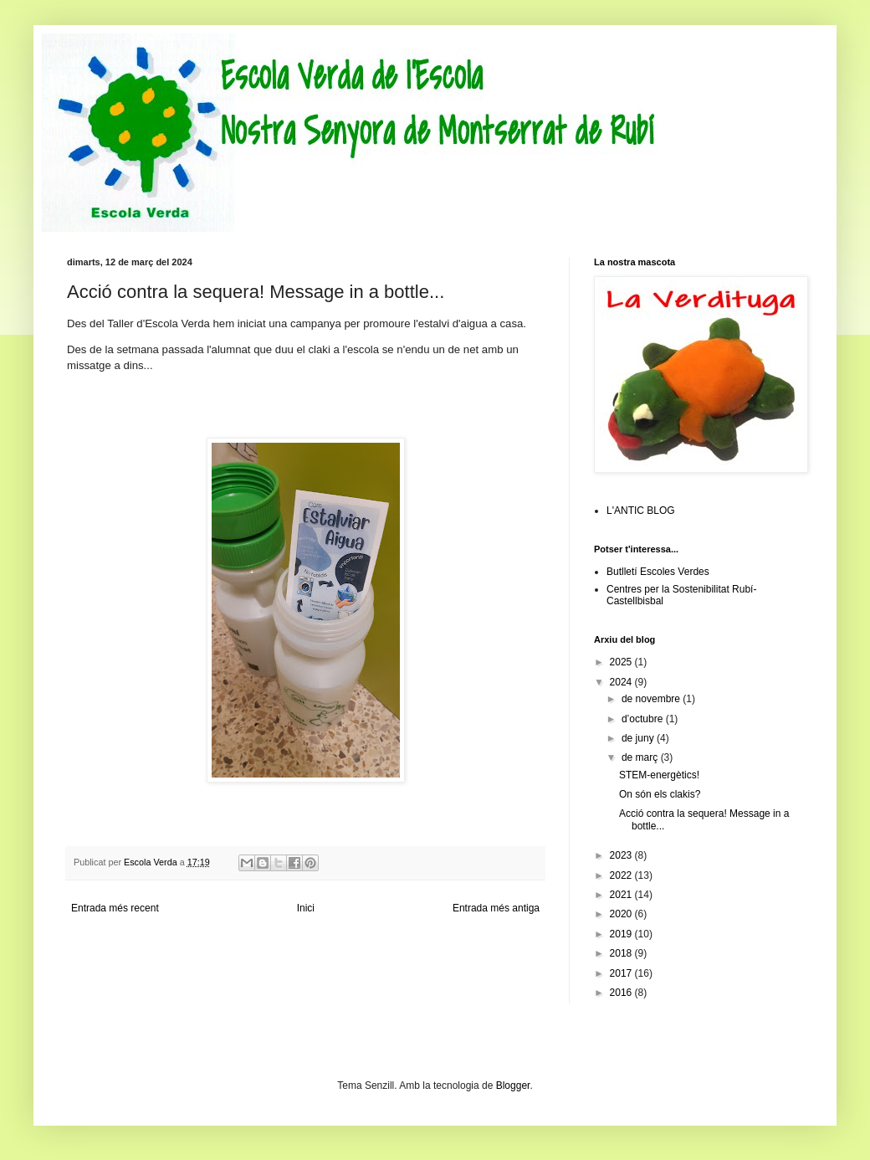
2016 (622, 992)
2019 (622, 934)
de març (641, 757)
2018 (622, 953)
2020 (622, 914)
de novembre (652, 699)
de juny (639, 738)
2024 (622, 682)
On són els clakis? (659, 794)
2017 (622, 973)
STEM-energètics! (659, 775)
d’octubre (644, 719)
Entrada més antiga (496, 908)
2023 (622, 855)
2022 (622, 875)
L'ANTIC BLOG (640, 510)
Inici (306, 908)
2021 (622, 895)
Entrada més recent (115, 908)
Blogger (513, 1085)
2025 (622, 662)
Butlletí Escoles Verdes (657, 571)
